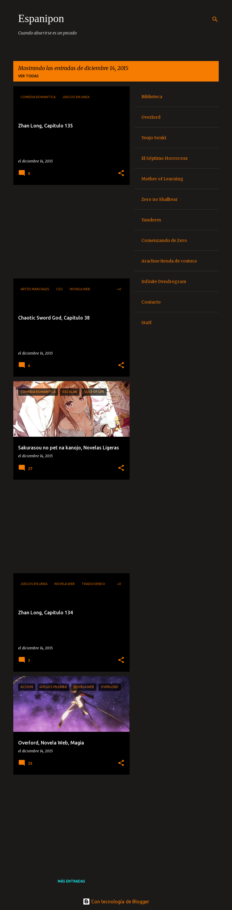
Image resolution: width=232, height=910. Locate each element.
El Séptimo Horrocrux (164, 158)
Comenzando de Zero (164, 240)
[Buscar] (215, 19)
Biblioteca (151, 96)
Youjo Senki (153, 137)
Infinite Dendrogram (163, 281)
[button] (121, 173)
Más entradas (71, 881)
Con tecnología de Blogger (116, 901)
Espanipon (41, 18)
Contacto (151, 302)
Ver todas (28, 76)
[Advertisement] (69, 231)
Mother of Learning (162, 179)
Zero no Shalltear (159, 199)
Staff (146, 322)
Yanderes (151, 220)
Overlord (150, 117)
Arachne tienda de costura (169, 261)
